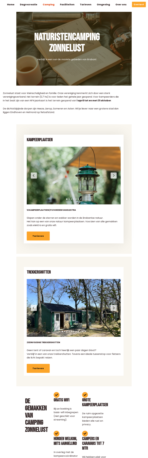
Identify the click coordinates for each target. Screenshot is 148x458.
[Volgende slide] (97, 174)
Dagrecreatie (28, 4)
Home (10, 4)
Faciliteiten (67, 4)
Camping (49, 4)
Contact (139, 4)
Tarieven (85, 4)
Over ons (121, 4)
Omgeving (103, 4)
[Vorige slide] (17, 174)
